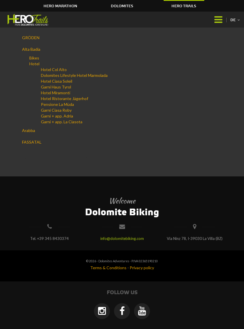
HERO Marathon (60, 6)
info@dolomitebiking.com (122, 238)
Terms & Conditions (108, 267)
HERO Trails (183, 6)
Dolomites (122, 6)
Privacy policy (142, 267)
